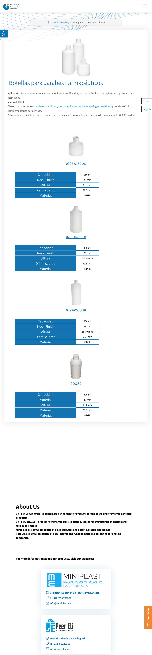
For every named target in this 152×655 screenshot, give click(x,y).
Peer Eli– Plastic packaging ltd (67, 638)
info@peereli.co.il (60, 649)
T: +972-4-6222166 (60, 643)
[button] (4, 33)
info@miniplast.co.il (61, 603)
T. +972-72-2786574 (60, 598)
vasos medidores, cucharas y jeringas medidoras (84, 106)
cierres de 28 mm (47, 106)
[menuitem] (147, 101)
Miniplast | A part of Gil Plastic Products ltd (74, 592)
